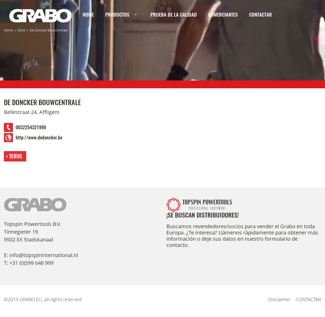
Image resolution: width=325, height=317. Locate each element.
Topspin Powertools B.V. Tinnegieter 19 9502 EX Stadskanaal (32, 231)
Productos (117, 14)
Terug (15, 156)
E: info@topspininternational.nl (41, 255)
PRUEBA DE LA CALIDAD (174, 14)
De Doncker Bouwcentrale (49, 30)
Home (88, 14)
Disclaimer (279, 299)
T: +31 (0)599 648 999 (29, 262)
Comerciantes (223, 14)
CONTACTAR (260, 14)
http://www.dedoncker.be (39, 137)
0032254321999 (31, 127)
